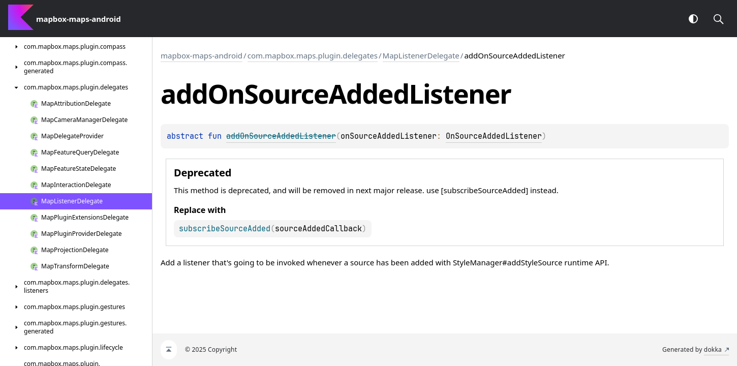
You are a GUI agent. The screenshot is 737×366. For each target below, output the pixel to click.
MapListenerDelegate (421, 55)
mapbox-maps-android (201, 55)
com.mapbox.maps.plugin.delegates (313, 55)
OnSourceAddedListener (494, 136)
